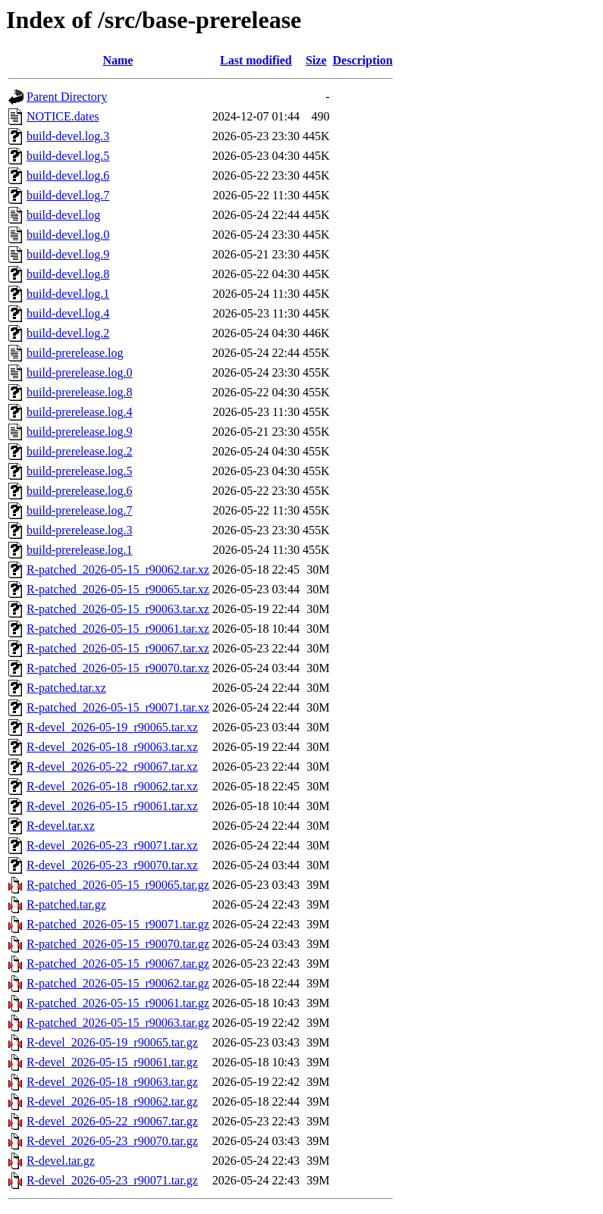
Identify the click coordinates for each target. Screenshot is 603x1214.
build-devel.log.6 (68, 175)
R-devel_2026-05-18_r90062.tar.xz (112, 786)
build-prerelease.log (75, 352)
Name (117, 60)
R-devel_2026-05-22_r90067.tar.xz (112, 766)
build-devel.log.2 (68, 333)
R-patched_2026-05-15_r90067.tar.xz (118, 648)
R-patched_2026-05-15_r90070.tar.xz (118, 668)
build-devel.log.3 (68, 136)
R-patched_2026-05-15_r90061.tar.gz (118, 1003)
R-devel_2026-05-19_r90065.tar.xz (112, 727)
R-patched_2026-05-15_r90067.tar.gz (118, 963)
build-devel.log (63, 214)
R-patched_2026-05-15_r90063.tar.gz (118, 1022)
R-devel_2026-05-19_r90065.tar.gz (112, 1042)
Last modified (256, 60)
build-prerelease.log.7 (80, 510)
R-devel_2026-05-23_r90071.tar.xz (112, 845)
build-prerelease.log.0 (80, 372)
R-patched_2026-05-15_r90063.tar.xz (118, 608)
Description (363, 60)
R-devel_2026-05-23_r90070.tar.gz (112, 1140)
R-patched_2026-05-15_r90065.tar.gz (118, 884)
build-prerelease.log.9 (80, 431)
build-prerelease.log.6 (80, 490)
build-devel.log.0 (68, 234)
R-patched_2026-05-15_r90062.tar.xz (118, 569)
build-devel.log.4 (68, 313)
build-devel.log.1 (68, 293)
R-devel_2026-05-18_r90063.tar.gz (112, 1081)
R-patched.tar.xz (66, 687)
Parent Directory (67, 96)
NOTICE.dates (63, 116)
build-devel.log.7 (68, 195)
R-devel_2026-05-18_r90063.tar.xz (112, 746)
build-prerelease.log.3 (80, 530)
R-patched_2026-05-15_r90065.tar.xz (118, 589)
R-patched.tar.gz (66, 904)
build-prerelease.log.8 (80, 392)
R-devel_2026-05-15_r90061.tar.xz (112, 805)
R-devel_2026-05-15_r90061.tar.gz (112, 1062)
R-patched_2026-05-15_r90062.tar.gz (118, 983)
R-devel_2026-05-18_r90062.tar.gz (112, 1101)
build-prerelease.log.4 (80, 411)
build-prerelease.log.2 (80, 451)
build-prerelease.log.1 (80, 549)
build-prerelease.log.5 (80, 471)
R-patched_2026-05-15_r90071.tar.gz (118, 924)
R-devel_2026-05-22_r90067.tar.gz (112, 1121)
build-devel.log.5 (68, 155)
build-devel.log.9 (68, 254)
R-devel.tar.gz (61, 1160)
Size (316, 60)
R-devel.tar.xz (61, 825)
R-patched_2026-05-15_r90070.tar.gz (118, 943)
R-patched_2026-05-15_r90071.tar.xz (118, 707)
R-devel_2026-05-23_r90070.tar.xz (112, 865)
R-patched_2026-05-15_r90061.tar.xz (118, 628)
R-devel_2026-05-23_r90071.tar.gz (112, 1180)
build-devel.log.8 (68, 274)
